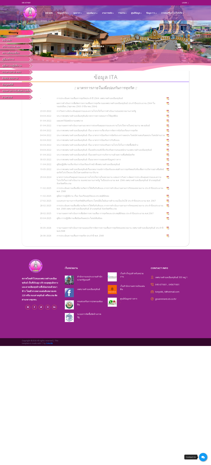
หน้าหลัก (49, 13)
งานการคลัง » (108, 13)
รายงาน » (122, 13)
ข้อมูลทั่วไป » (63, 13)
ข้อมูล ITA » (151, 13)
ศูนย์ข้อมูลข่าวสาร (128, 298)
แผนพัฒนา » (92, 13)
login (184, 3)
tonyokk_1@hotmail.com (167, 291)
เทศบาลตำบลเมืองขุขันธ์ (88, 289)
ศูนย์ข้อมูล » (136, 13)
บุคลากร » (77, 13)
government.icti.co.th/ (165, 299)
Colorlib (49, 343)
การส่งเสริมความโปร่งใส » (172, 13)
